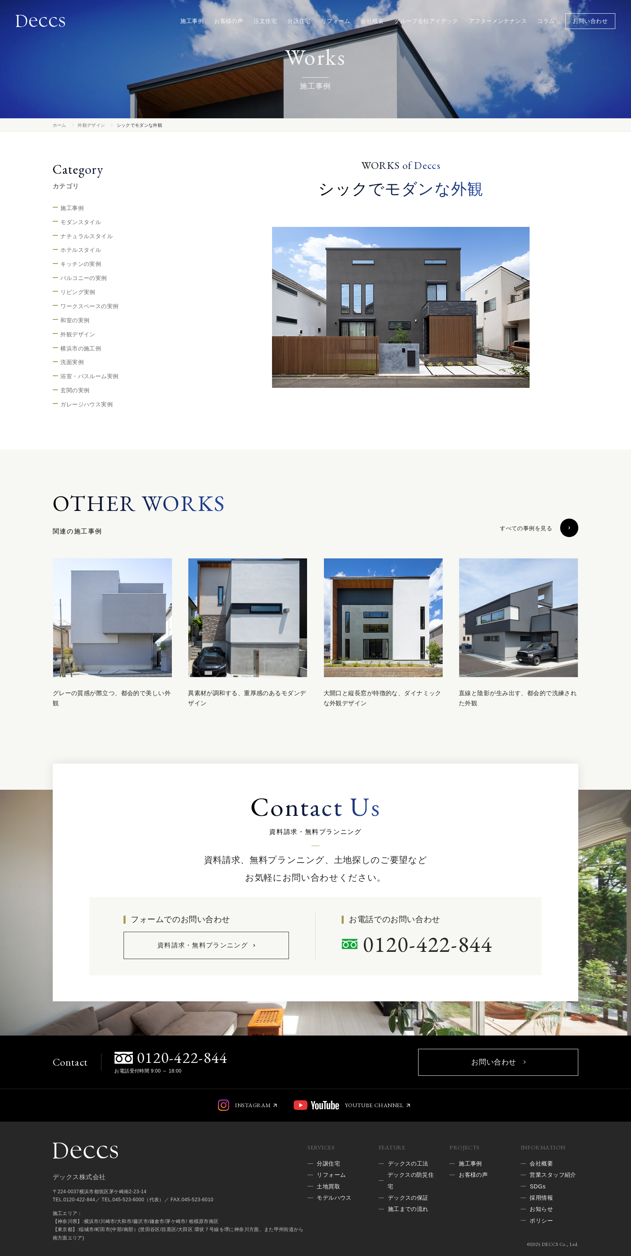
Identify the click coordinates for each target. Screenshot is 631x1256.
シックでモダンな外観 (139, 125)
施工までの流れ (408, 1209)
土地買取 (328, 1186)
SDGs (537, 1186)
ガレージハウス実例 (86, 404)
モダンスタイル (80, 222)
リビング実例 (77, 292)
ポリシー (541, 1220)
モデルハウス (334, 1197)
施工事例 (192, 21)
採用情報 (541, 1197)
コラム (546, 21)
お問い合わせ (590, 21)
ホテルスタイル (80, 250)
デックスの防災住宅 (411, 1180)
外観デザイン (91, 125)
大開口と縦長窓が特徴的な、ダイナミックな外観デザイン (382, 698)
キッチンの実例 (80, 264)
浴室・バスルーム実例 (89, 376)
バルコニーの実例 (83, 278)
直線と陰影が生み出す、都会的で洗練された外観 (518, 698)
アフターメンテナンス (498, 21)
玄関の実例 (74, 390)
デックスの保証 (408, 1197)
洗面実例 (72, 362)
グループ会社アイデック (426, 21)
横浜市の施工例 (80, 348)
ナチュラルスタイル (86, 236)
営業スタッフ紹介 (553, 1175)
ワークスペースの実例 (89, 306)
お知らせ (541, 1209)
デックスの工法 (408, 1163)
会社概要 (372, 21)
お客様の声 (228, 21)
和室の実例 (74, 320)
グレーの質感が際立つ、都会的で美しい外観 (112, 698)
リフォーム (335, 21)
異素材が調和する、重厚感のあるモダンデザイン (247, 698)
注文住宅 (265, 21)
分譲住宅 (299, 21)
